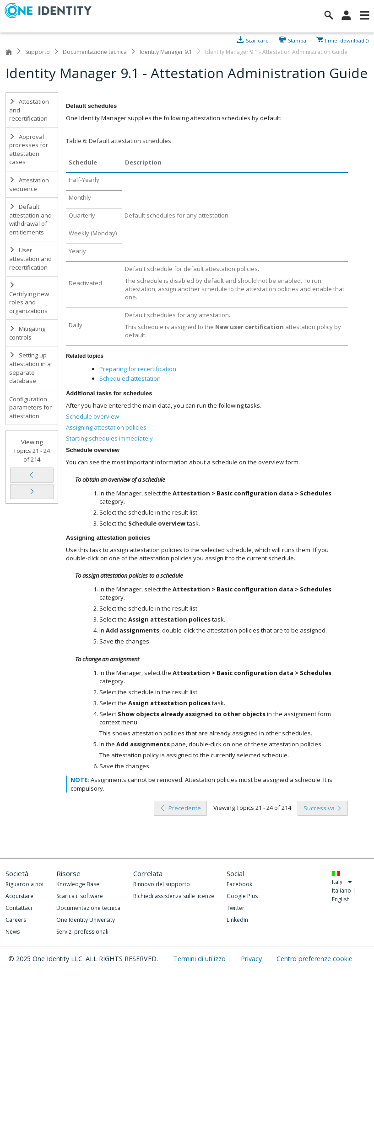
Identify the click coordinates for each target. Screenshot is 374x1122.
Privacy (252, 958)
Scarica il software (79, 896)
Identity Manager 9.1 (166, 52)
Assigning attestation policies (106, 427)
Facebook (239, 884)
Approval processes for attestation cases (28, 149)
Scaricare (257, 40)
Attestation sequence (29, 184)
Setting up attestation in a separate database (30, 368)
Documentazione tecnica (95, 52)
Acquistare (19, 896)
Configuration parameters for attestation (30, 407)
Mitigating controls (27, 332)
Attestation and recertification (29, 109)
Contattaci (18, 908)
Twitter (235, 908)
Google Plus (242, 896)
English (341, 899)
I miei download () (347, 40)
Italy (342, 882)
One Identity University (85, 920)
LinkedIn (237, 920)
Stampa (297, 40)
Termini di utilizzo (200, 958)
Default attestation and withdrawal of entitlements (30, 219)
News (12, 932)
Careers (15, 920)
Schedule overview (92, 416)
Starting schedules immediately (109, 438)
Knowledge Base (77, 884)
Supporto (37, 52)
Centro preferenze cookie (314, 958)
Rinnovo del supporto (161, 884)
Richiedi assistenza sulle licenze (173, 896)
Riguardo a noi (24, 884)
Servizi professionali (82, 932)
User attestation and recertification (30, 258)
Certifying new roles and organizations (29, 298)
